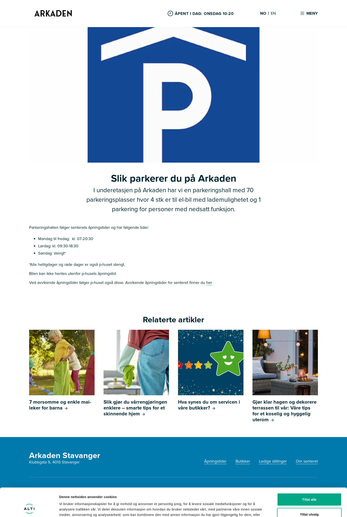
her (209, 282)
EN (273, 13)
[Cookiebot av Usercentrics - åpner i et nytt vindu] (29, 508)
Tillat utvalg (309, 487)
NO (263, 13)
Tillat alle (309, 473)
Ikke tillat (309, 502)
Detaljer (240, 508)
